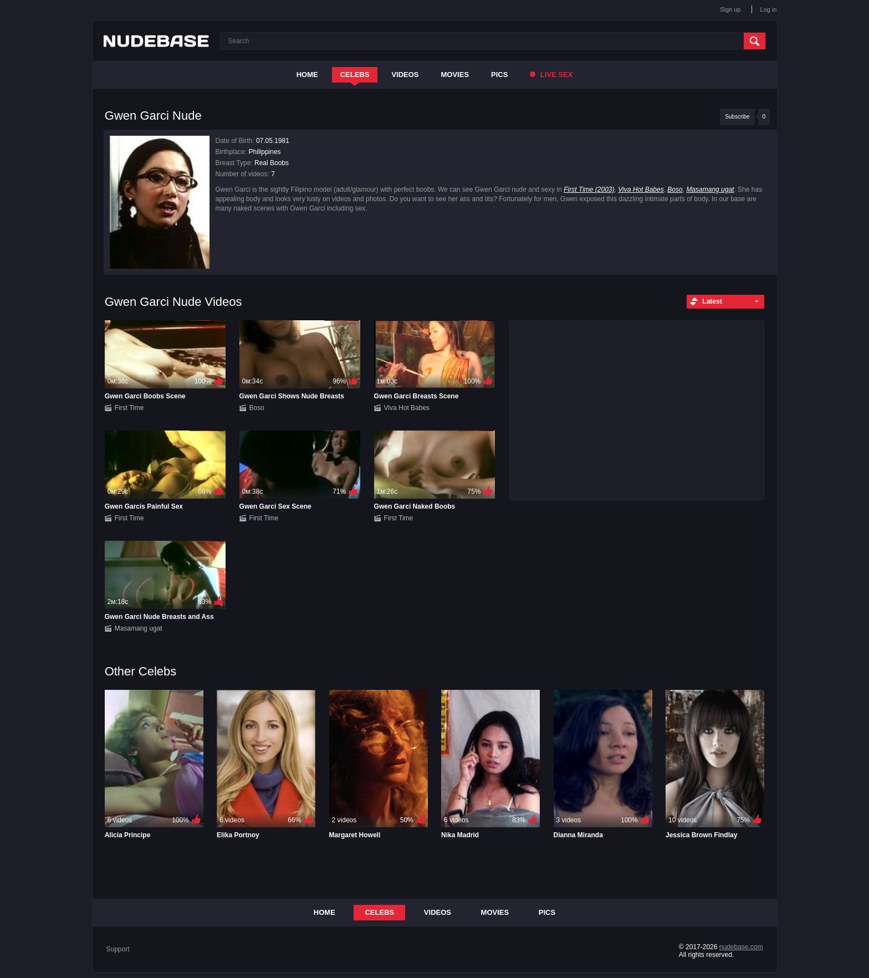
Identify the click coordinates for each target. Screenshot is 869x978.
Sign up (730, 9)
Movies (455, 74)
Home (307, 74)
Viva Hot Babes (641, 189)
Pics (499, 74)
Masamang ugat (710, 189)
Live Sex (551, 74)
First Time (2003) (589, 189)
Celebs (355, 74)
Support (118, 949)
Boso (674, 189)
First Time (129, 408)
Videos (404, 74)
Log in (768, 9)
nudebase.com (741, 947)
